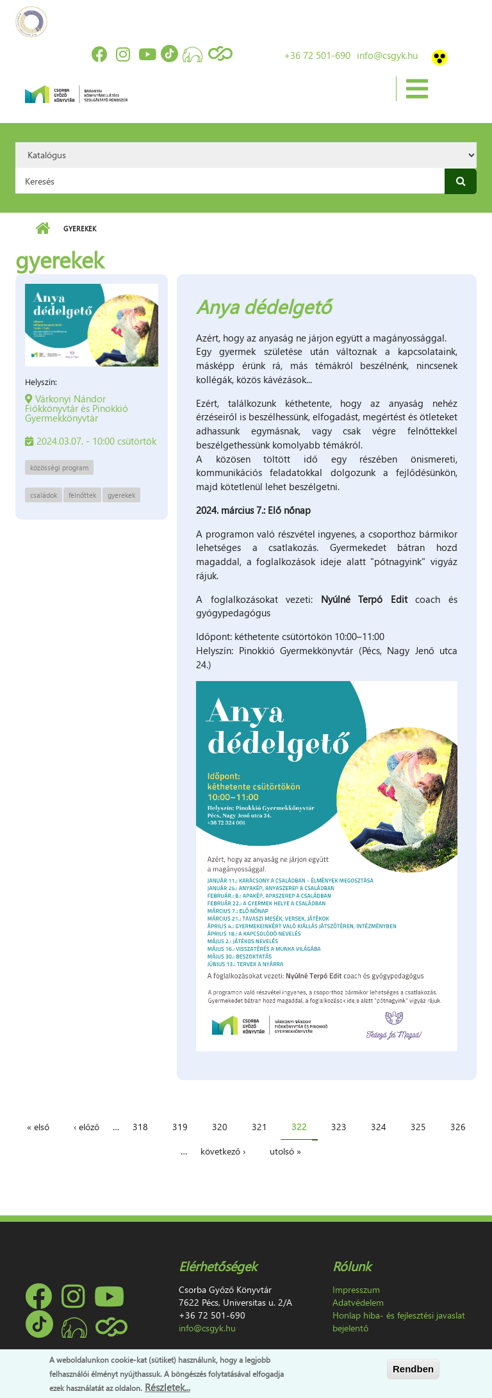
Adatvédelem (358, 1302)
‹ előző (86, 1127)
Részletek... (167, 1387)
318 (140, 1127)
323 (339, 1127)
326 (458, 1127)
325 (418, 1127)
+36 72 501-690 (317, 55)
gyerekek (121, 495)
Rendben (413, 1368)
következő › (223, 1151)
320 (219, 1127)
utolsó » (285, 1151)
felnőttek (82, 495)
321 (259, 1127)
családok (43, 495)
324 (378, 1127)
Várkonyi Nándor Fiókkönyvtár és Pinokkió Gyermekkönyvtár (76, 408)
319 (180, 1127)
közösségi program (59, 467)
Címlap (42, 229)
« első (38, 1127)
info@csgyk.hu (387, 55)
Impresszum (356, 1289)
